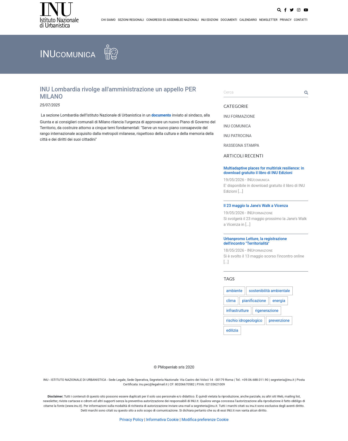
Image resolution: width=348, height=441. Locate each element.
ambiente (234, 290)
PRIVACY (285, 20)
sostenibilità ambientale (269, 290)
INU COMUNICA (237, 126)
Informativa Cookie (162, 419)
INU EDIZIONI (209, 20)
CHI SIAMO (108, 20)
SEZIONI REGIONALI (131, 20)
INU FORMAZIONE (239, 116)
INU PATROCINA (238, 135)
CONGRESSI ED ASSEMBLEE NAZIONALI (172, 20)
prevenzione (279, 320)
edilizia (232, 330)
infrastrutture (237, 310)
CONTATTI (300, 20)
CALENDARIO (248, 20)
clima (231, 300)
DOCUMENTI (229, 20)
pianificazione (254, 300)
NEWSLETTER (268, 20)
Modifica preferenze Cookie (205, 419)
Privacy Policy (131, 419)
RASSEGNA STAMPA (241, 145)
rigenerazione (266, 310)
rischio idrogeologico (244, 320)
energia (278, 300)
